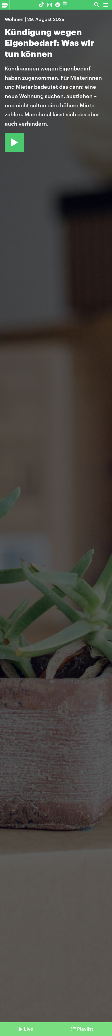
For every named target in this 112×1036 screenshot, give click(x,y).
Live (28, 1029)
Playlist (85, 1029)
